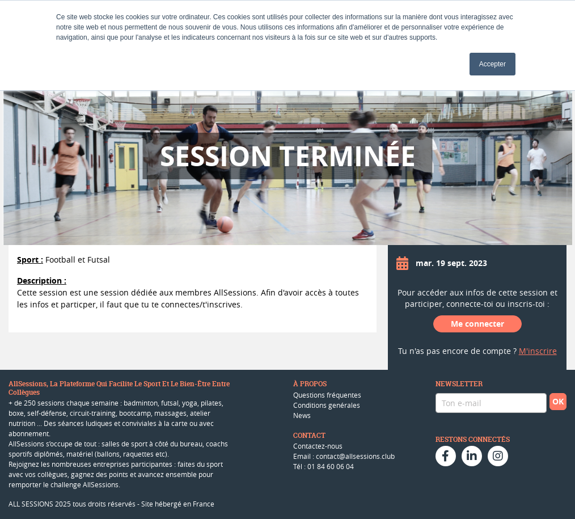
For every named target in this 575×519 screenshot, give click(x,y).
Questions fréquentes (327, 394)
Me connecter (477, 323)
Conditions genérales (326, 405)
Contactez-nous (318, 445)
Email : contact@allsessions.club (344, 456)
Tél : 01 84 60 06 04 (323, 466)
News (302, 415)
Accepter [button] (492, 64)
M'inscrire (538, 350)
